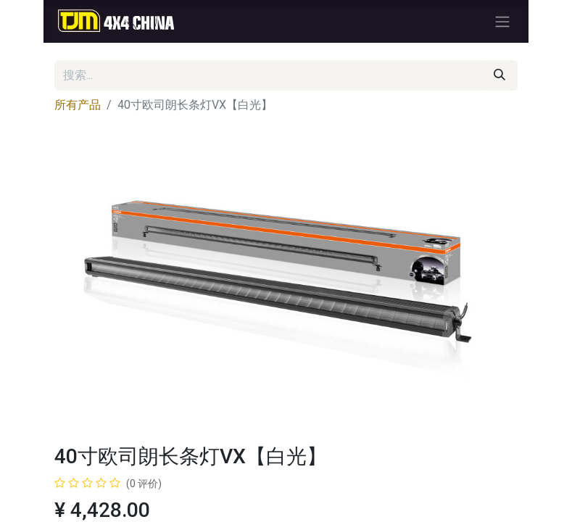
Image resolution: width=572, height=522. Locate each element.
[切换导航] (502, 21)
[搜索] (499, 75)
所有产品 (77, 105)
